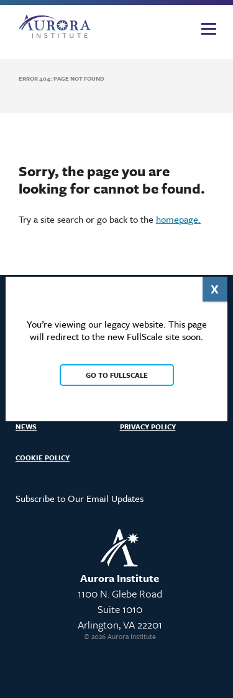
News (26, 426)
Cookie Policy (43, 457)
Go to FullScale (117, 375)
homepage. (178, 219)
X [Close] (215, 288)
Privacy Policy (148, 426)
